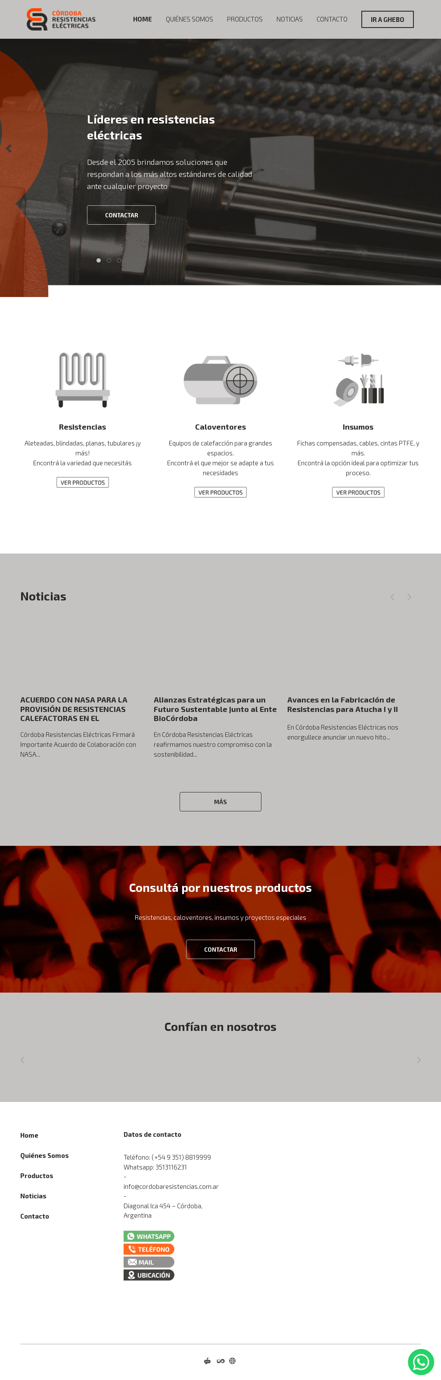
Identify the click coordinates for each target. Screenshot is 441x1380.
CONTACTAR (121, 215)
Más (220, 801)
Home (142, 19)
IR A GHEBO (387, 19)
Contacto (332, 19)
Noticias (289, 19)
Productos (245, 19)
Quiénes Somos (189, 19)
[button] (9, 148)
